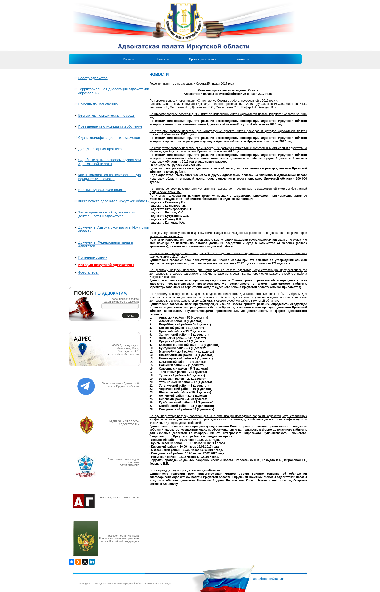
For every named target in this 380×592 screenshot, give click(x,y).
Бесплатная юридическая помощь (106, 115)
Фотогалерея (89, 272)
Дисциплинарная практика (100, 149)
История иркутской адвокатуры (106, 265)
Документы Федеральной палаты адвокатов (105, 244)
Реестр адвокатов (93, 78)
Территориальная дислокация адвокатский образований (113, 91)
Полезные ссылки (93, 257)
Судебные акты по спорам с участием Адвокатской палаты (109, 162)
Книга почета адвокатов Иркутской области (114, 201)
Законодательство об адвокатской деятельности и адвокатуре (106, 214)
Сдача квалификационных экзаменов (109, 138)
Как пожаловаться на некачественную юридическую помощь (109, 177)
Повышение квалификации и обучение (110, 126)
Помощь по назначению (98, 104)
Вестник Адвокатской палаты (102, 190)
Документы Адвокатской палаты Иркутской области (113, 229)
